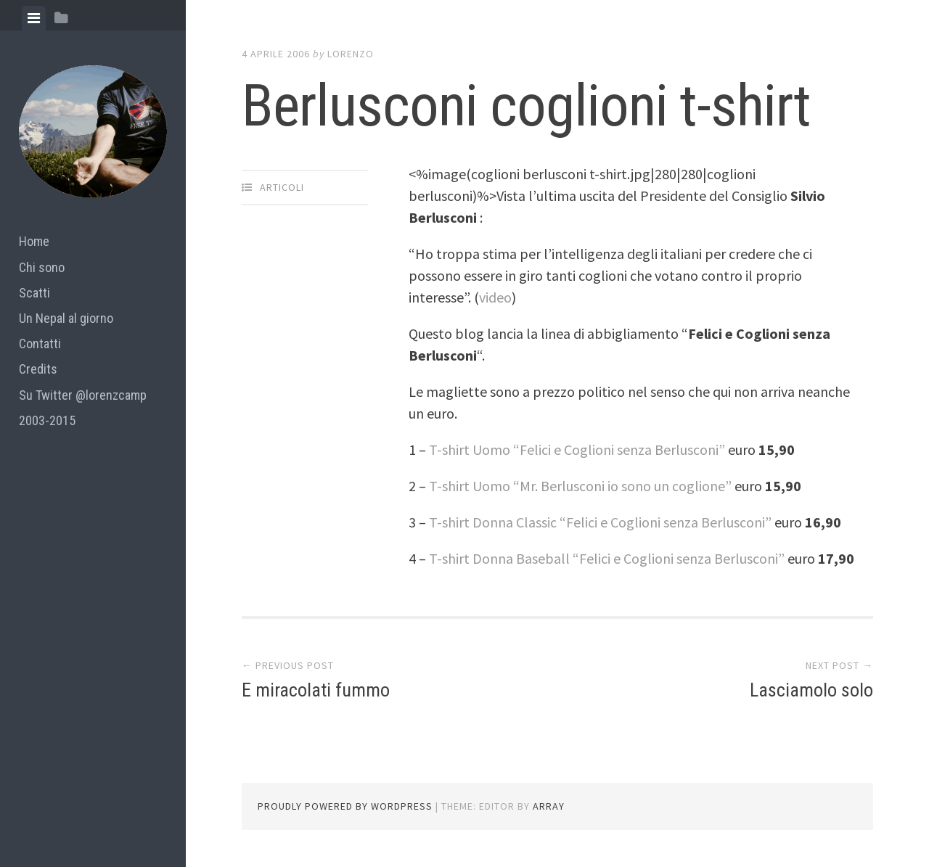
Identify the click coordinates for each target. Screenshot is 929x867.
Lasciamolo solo (811, 690)
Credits (38, 369)
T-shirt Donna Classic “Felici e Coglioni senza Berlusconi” (600, 522)
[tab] (34, 18)
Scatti (34, 292)
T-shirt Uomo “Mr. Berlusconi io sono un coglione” (580, 486)
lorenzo (350, 53)
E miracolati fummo (316, 690)
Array (549, 806)
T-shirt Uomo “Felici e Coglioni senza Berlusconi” (578, 449)
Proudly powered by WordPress (345, 806)
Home (34, 241)
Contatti (40, 343)
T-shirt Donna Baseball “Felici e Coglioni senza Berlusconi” (608, 558)
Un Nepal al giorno (66, 318)
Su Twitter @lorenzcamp (83, 395)
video (495, 297)
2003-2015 (47, 420)
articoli (282, 187)
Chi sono (42, 267)
